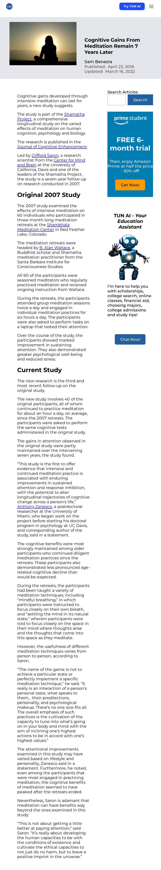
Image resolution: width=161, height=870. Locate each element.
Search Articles (122, 92)
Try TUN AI (132, 6)
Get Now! (130, 185)
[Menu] (151, 6)
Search (140, 99)
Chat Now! (130, 339)
